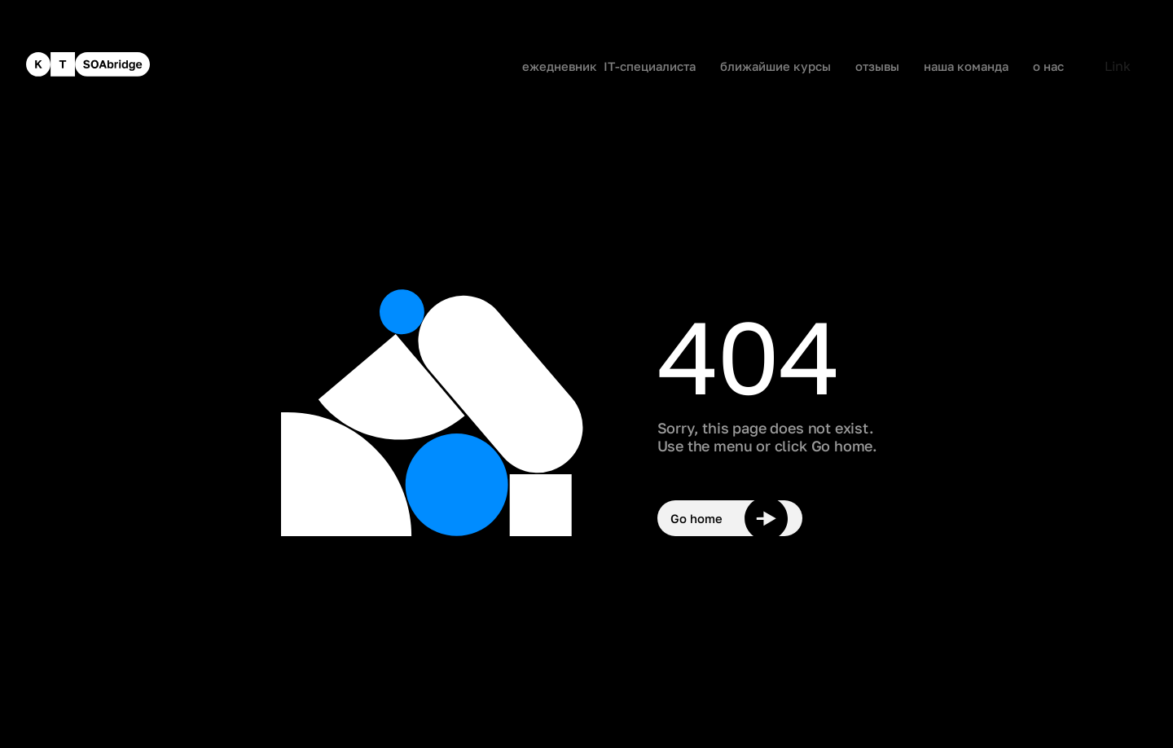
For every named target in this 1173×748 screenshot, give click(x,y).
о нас (1048, 66)
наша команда (966, 66)
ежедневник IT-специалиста (609, 66)
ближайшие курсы (775, 66)
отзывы (877, 66)
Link (1118, 66)
